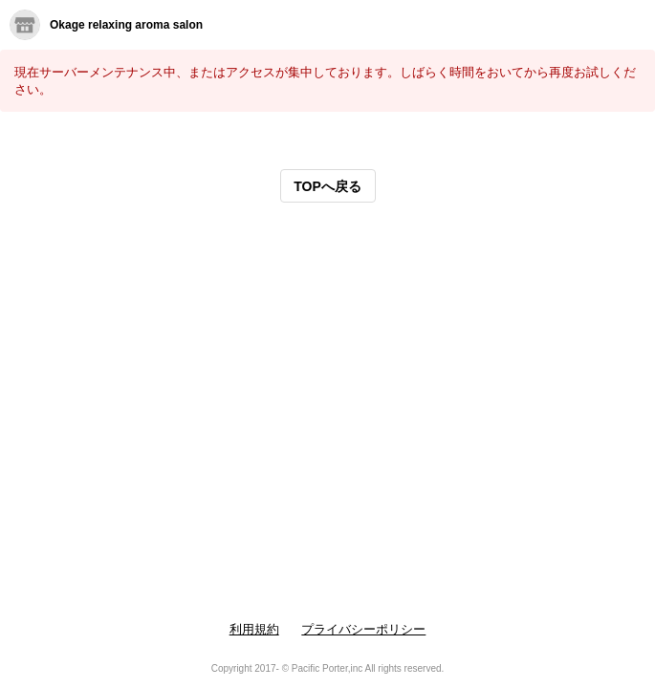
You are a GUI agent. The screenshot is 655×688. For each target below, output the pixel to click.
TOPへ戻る (327, 186)
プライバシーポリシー (363, 629)
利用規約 (254, 629)
